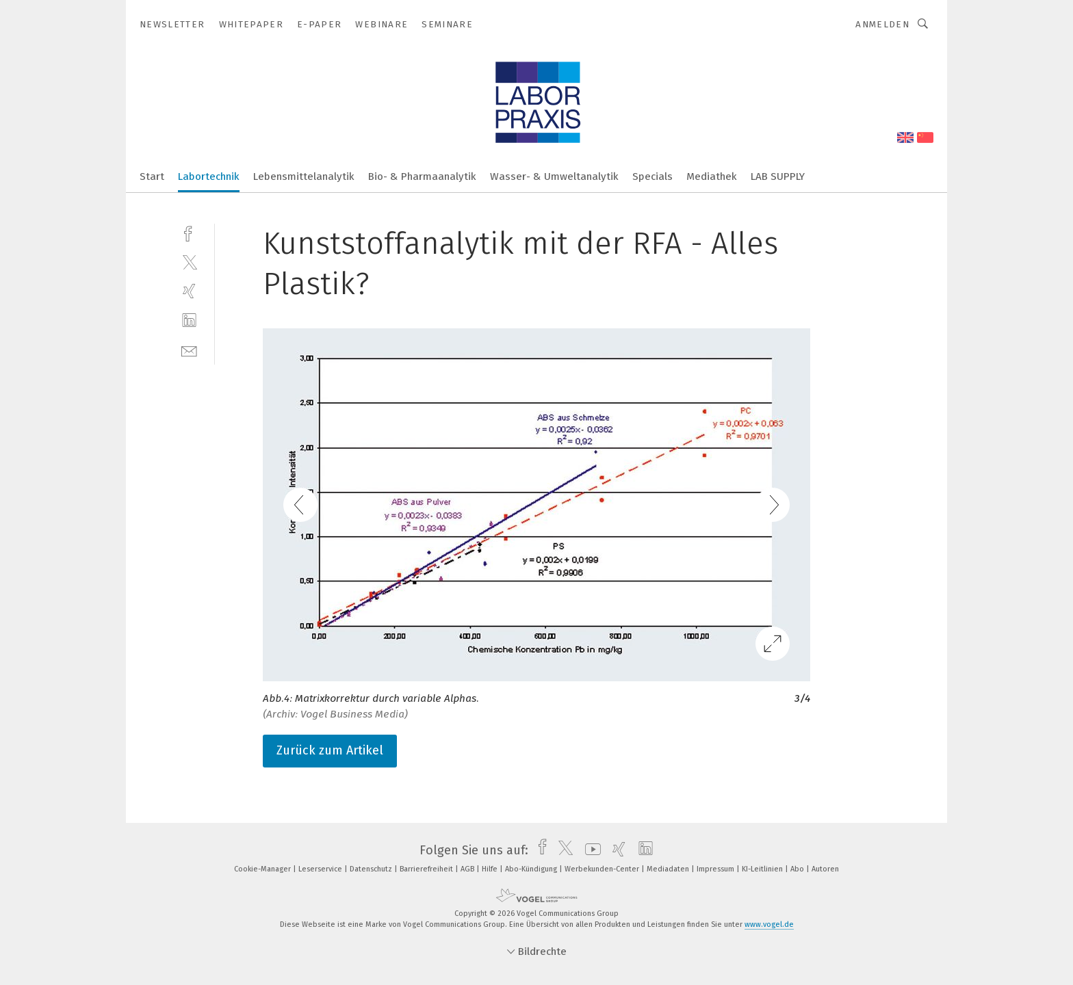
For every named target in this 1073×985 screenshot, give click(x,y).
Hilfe (491, 869)
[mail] (189, 349)
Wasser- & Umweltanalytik (554, 176)
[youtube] (589, 850)
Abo (798, 869)
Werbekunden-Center (603, 869)
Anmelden (882, 24)
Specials (652, 176)
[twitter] (189, 261)
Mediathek (711, 176)
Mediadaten (669, 869)
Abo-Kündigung (532, 869)
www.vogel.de (769, 924)
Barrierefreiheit (427, 869)
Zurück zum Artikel (329, 750)
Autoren (825, 869)
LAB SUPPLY (778, 176)
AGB (468, 869)
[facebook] (189, 232)
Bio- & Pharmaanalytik (422, 176)
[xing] (189, 291)
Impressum (716, 869)
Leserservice (321, 869)
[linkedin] (189, 320)
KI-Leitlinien (763, 869)
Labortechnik (209, 176)
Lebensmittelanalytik (303, 176)
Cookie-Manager (263, 869)
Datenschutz (372, 869)
